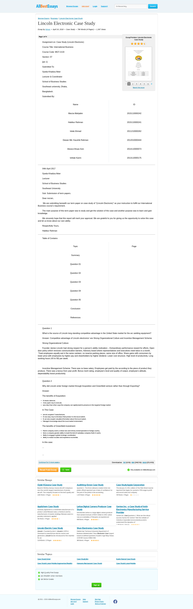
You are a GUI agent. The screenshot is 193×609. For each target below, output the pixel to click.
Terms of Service (100, 604)
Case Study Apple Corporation (130, 484)
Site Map (98, 599)
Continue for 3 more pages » (49, 462)
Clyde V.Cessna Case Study (49, 484)
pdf (133, 462)
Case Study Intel (43, 559)
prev (125, 84)
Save (65, 469)
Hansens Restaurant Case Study (89, 563)
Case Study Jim (82, 559)
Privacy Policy (99, 601)
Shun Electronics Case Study (90, 528)
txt (124, 462)
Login (95, 6)
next (151, 84)
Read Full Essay (48, 469)
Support (104, 6)
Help (84, 599)
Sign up (96, 585)
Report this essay (138, 88)
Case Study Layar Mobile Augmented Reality (54, 563)
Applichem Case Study (48, 506)
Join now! (85, 6)
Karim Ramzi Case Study (125, 559)
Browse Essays (72, 6)
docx (144, 462)
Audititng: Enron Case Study (90, 484)
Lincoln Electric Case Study (50, 528)
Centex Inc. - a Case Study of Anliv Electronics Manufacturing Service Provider (132, 509)
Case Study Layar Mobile (126, 563)
